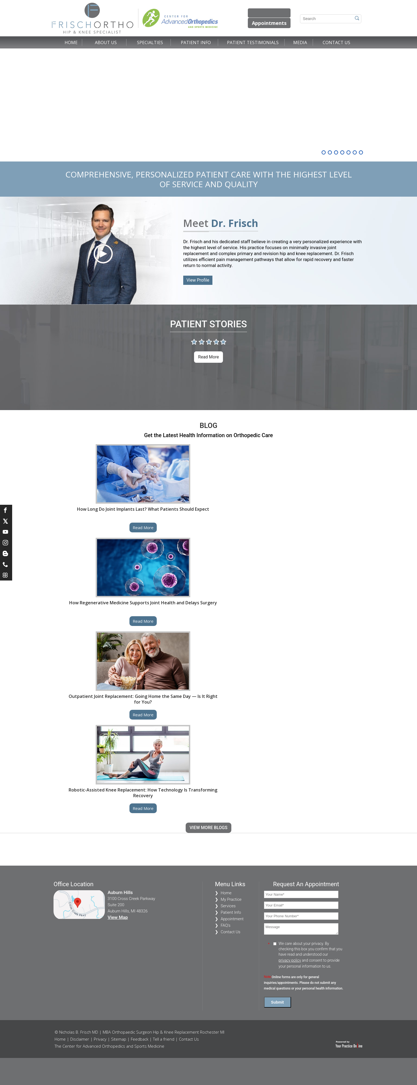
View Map (118, 917)
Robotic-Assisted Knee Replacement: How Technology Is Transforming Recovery (143, 793)
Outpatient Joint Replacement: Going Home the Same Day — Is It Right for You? (143, 699)
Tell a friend (163, 1039)
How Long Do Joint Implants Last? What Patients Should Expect (143, 509)
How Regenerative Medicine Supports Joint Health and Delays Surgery (143, 603)
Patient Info (196, 42)
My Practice (231, 899)
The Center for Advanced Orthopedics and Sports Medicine (109, 1046)
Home (71, 42)
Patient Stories (208, 324)
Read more (208, 357)
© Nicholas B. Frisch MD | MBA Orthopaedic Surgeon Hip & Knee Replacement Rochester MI (139, 1032)
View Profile (197, 280)
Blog (208, 425)
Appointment (232, 918)
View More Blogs (209, 827)
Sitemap (118, 1039)
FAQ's (225, 925)
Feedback (139, 1039)
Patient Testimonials (253, 42)
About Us (106, 42)
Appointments (269, 23)
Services (228, 905)
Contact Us (336, 42)
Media (300, 42)
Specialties (150, 42)
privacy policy (290, 960)
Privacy (100, 1039)
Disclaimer (79, 1039)
